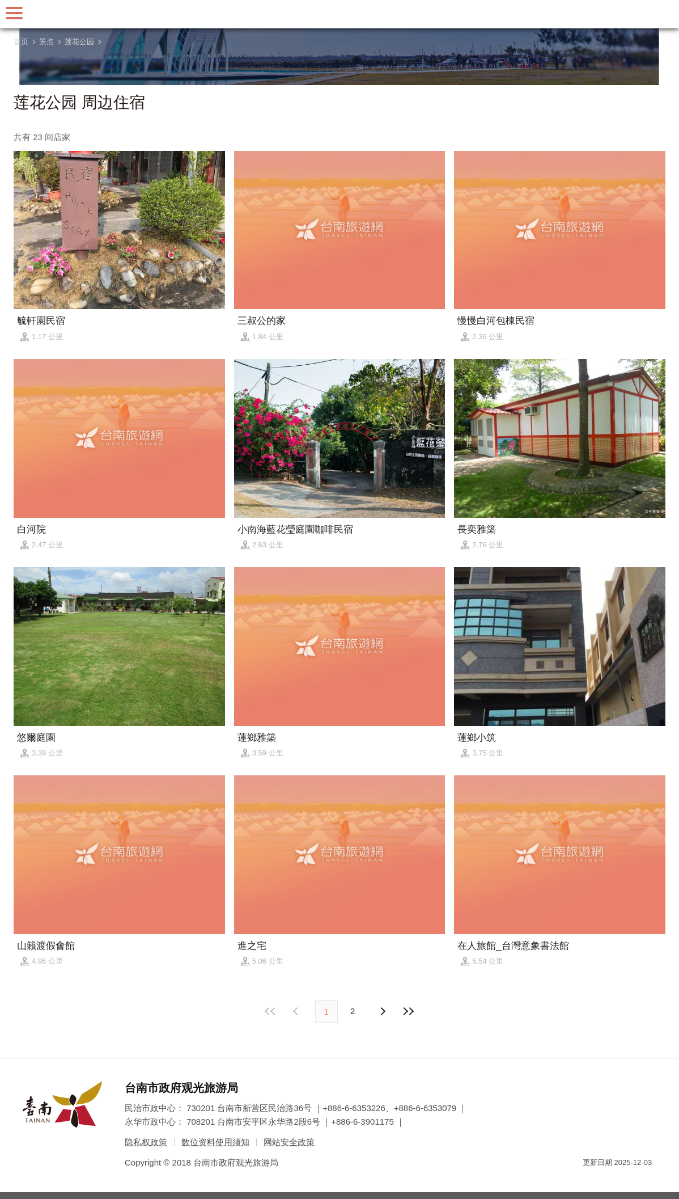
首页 (21, 41)
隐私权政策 (146, 1142)
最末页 (408, 1011)
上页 (382, 1011)
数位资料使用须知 (215, 1142)
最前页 (271, 1011)
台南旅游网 (339, 14)
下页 (297, 1011)
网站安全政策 (289, 1142)
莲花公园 (79, 41)
